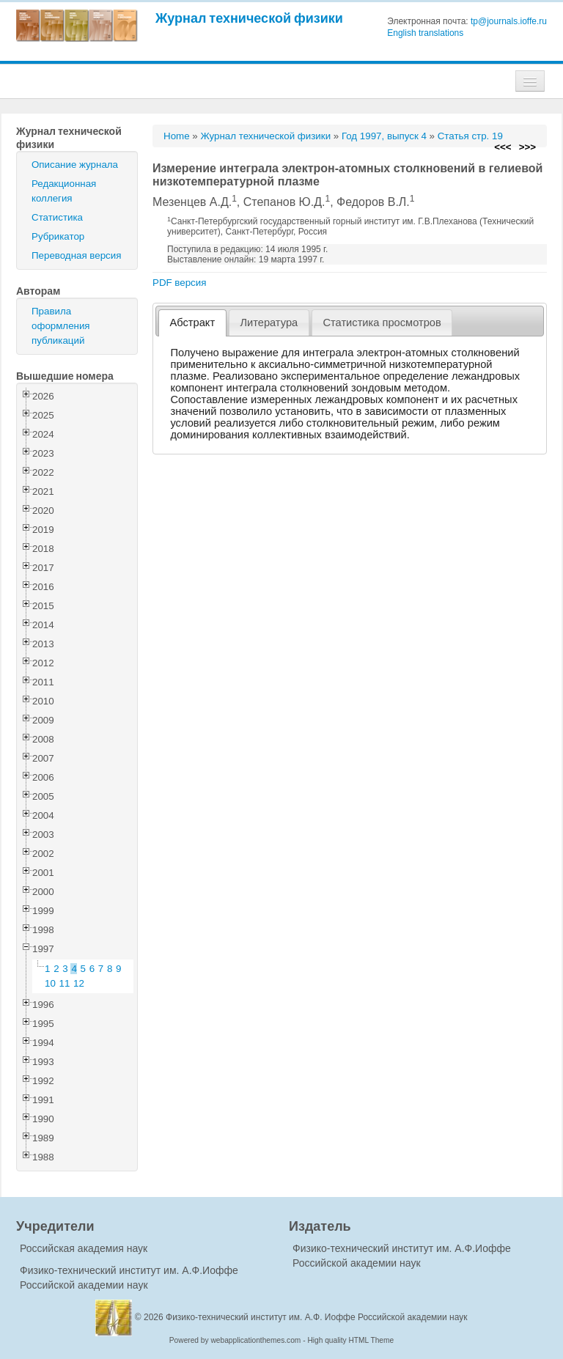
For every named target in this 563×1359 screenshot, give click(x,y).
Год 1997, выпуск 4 (384, 135)
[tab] (192, 322)
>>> (527, 146)
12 (78, 983)
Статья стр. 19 (470, 135)
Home (176, 135)
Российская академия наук (83, 1248)
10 (50, 983)
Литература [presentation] (269, 322)
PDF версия (179, 282)
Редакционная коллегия (64, 191)
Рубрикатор (58, 236)
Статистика (57, 217)
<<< (502, 146)
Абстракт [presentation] (193, 322)
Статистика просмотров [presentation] (382, 322)
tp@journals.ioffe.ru (509, 21)
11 (64, 983)
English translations (425, 33)
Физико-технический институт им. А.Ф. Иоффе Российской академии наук (317, 1317)
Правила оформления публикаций (61, 326)
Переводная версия (76, 255)
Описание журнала (75, 164)
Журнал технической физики (249, 18)
